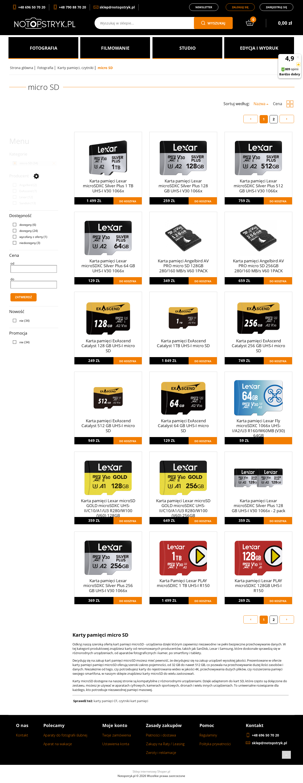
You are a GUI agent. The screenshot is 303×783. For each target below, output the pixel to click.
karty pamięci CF (105, 701)
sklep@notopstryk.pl (269, 743)
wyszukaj (213, 23)
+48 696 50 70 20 (265, 735)
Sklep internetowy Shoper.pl (151, 771)
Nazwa (259, 104)
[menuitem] (43, 48)
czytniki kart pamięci (134, 701)
